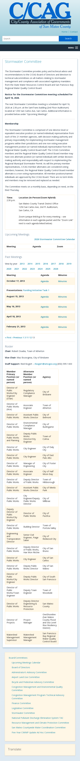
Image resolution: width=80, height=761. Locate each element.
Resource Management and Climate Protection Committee (40, 722)
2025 (47, 268)
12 (30, 337)
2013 (22, 263)
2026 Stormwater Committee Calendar (54, 239)
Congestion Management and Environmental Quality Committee (37, 688)
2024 (40, 268)
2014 (29, 263)
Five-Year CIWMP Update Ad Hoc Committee (33, 732)
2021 (16, 268)
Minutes (62, 281)
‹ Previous (17, 337)
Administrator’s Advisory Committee (29, 672)
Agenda (45, 281)
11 (27, 337)
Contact (74, 31)
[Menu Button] (73, 47)
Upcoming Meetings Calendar (26, 662)
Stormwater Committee (23, 713)
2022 (24, 268)
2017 (53, 263)
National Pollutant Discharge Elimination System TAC (37, 717)
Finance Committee (21, 703)
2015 (37, 263)
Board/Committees (18, 657)
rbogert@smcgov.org (46, 363)
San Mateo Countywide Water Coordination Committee (39, 727)
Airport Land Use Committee (26, 677)
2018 (61, 263)
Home (65, 31)
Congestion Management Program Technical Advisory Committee (38, 697)
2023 (32, 268)
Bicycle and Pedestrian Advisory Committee (33, 682)
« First (8, 337)
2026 (55, 268)
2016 (45, 263)
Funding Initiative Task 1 (36, 290)
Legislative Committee (22, 708)
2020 (8, 268)
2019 (68, 263)
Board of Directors (21, 667)
